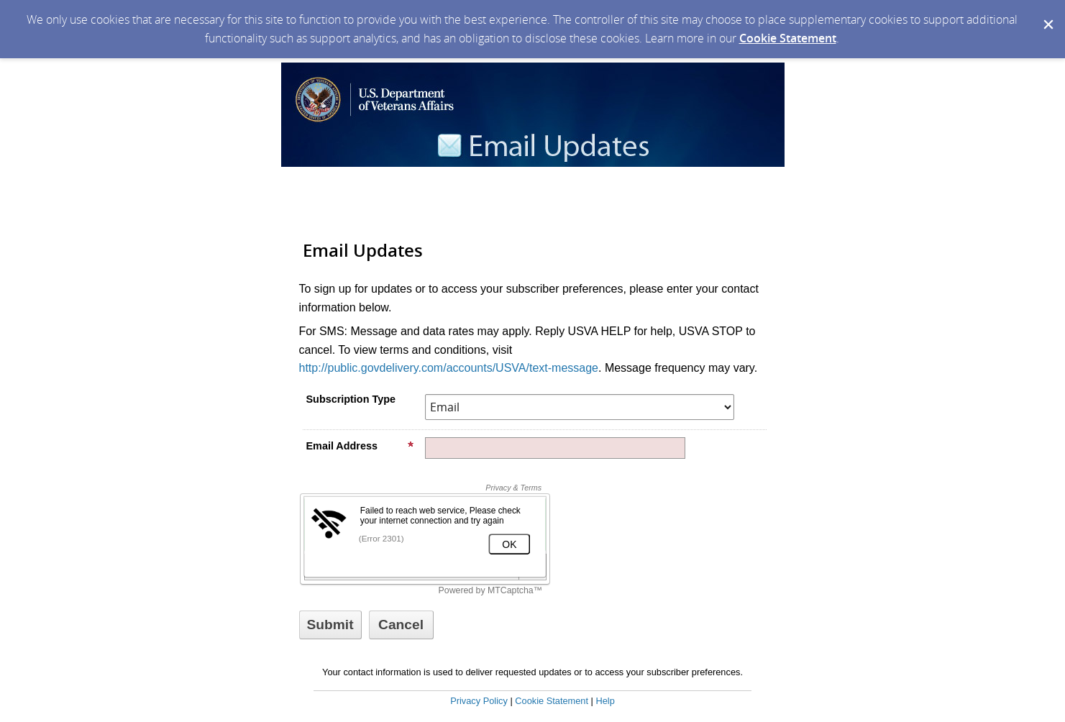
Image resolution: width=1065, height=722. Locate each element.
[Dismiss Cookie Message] (1047, 13)
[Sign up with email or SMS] (330, 625)
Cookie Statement (787, 38)
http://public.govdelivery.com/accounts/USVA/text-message (448, 368)
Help (604, 700)
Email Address (360, 446)
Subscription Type (351, 399)
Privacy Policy (479, 700)
